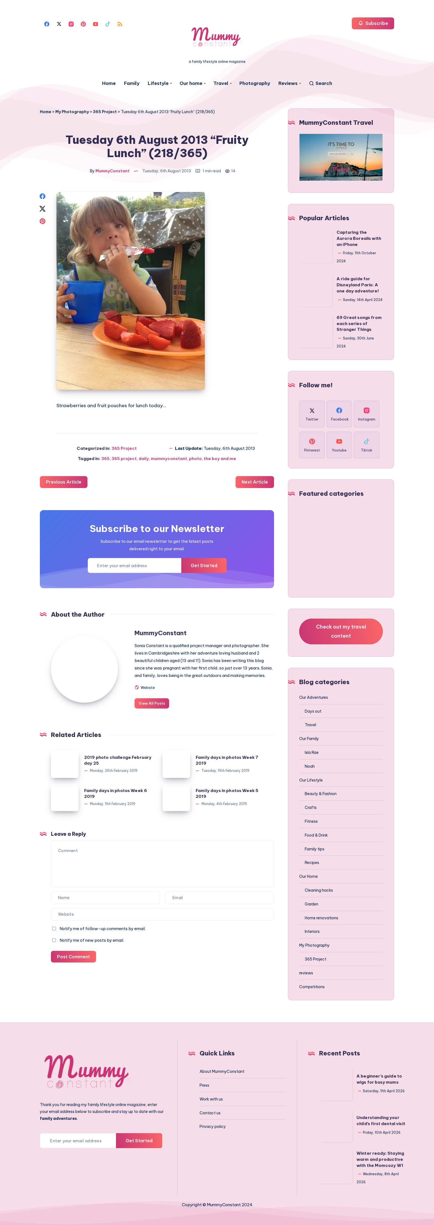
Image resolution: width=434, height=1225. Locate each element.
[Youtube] (95, 23)
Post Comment (73, 964)
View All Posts (154, 711)
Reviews (288, 83)
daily (144, 459)
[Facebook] (47, 23)
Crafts (311, 807)
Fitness (311, 821)
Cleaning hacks (319, 890)
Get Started (203, 566)
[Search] (320, 83)
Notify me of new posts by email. (92, 948)
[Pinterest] (83, 23)
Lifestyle (158, 83)
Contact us (210, 1112)
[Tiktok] (108, 23)
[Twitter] (59, 23)
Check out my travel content (341, 631)
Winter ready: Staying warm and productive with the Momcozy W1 (380, 1159)
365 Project (105, 111)
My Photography (72, 111)
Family (132, 83)
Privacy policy (213, 1126)
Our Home (308, 876)
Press (204, 1085)
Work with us (211, 1099)
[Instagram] (71, 23)
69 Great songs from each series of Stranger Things (359, 323)
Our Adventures (313, 697)
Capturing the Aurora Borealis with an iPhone (359, 238)
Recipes (312, 862)
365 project (124, 459)
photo (195, 459)
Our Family (309, 738)
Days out (313, 711)
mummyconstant (169, 459)
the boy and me (220, 459)
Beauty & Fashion (321, 793)
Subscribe (373, 23)
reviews (306, 972)
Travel (220, 83)
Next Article (254, 482)
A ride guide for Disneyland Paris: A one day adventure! (358, 285)
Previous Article (63, 482)
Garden (311, 904)
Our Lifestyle (311, 780)
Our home (191, 83)
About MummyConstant (222, 1071)
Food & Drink (316, 835)
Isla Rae (312, 752)
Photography (254, 83)
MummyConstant (163, 633)
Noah (310, 766)
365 (105, 459)
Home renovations (321, 917)
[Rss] (120, 23)
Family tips (314, 849)
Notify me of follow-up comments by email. (103, 936)
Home (109, 83)
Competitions (312, 986)
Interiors (312, 931)
